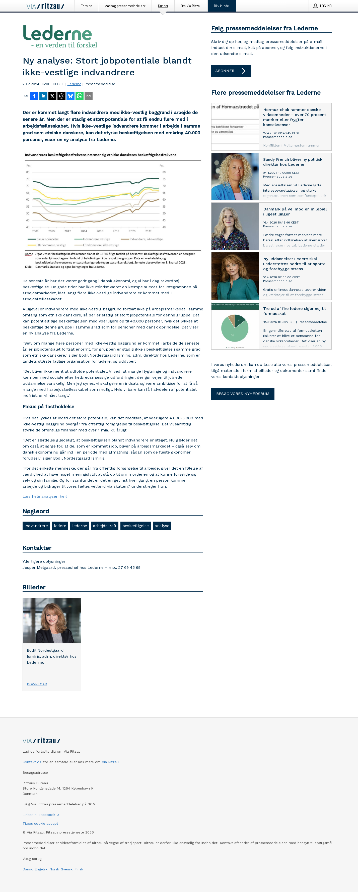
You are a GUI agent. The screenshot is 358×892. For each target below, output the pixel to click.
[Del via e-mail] (89, 96)
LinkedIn (30, 815)
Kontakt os (32, 762)
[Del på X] (52, 96)
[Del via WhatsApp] (80, 96)
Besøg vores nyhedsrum (242, 393)
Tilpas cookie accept (40, 823)
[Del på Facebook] (34, 96)
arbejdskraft (104, 525)
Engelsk (41, 869)
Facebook (47, 815)
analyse (162, 525)
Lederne (74, 84)
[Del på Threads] (61, 96)
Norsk (54, 869)
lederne (79, 525)
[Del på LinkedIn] (43, 96)
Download (37, 684)
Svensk (67, 869)
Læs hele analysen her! (45, 496)
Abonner (231, 71)
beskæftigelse (135, 525)
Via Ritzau (110, 762)
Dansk (28, 869)
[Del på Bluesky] (70, 96)
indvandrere (36, 525)
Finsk (79, 869)
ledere (60, 525)
